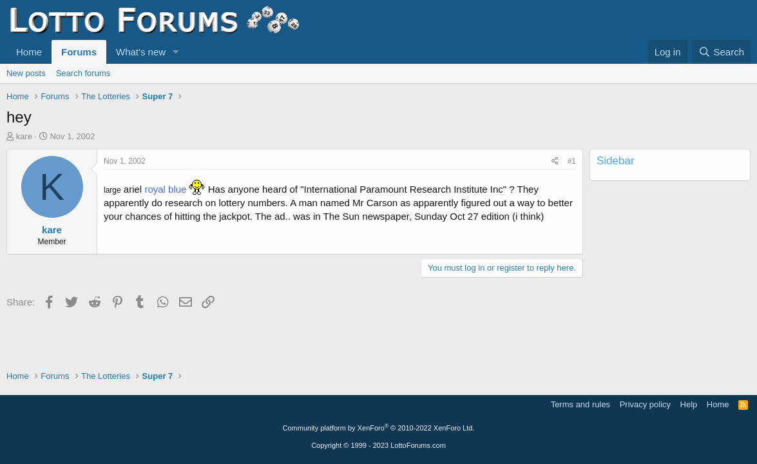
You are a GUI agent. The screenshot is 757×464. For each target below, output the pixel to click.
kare (24, 136)
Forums (79, 51)
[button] (176, 52)
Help (689, 404)
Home (29, 51)
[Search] (721, 52)
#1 (572, 161)
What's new (141, 51)
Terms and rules (580, 404)
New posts (26, 73)
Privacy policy (645, 404)
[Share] (555, 161)
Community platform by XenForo (379, 428)
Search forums (83, 73)
